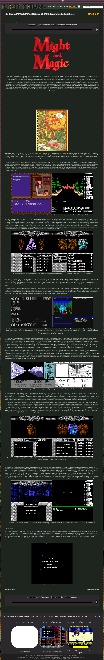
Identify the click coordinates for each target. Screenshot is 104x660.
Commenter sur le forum (93, 589)
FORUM (56, 6)
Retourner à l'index (10, 589)
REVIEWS (64, 6)
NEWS (49, 6)
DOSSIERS (73, 6)
